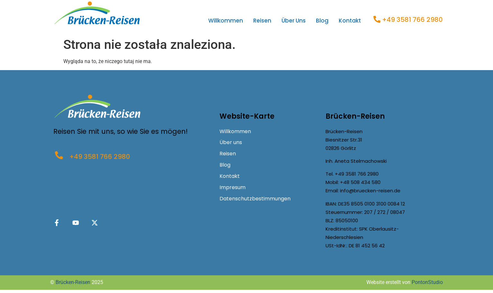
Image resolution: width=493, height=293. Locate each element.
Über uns (294, 20)
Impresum (233, 187)
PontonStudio (427, 282)
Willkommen (225, 20)
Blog (322, 20)
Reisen (262, 20)
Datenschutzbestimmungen (255, 199)
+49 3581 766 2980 (412, 19)
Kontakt (350, 20)
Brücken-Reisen (73, 282)
